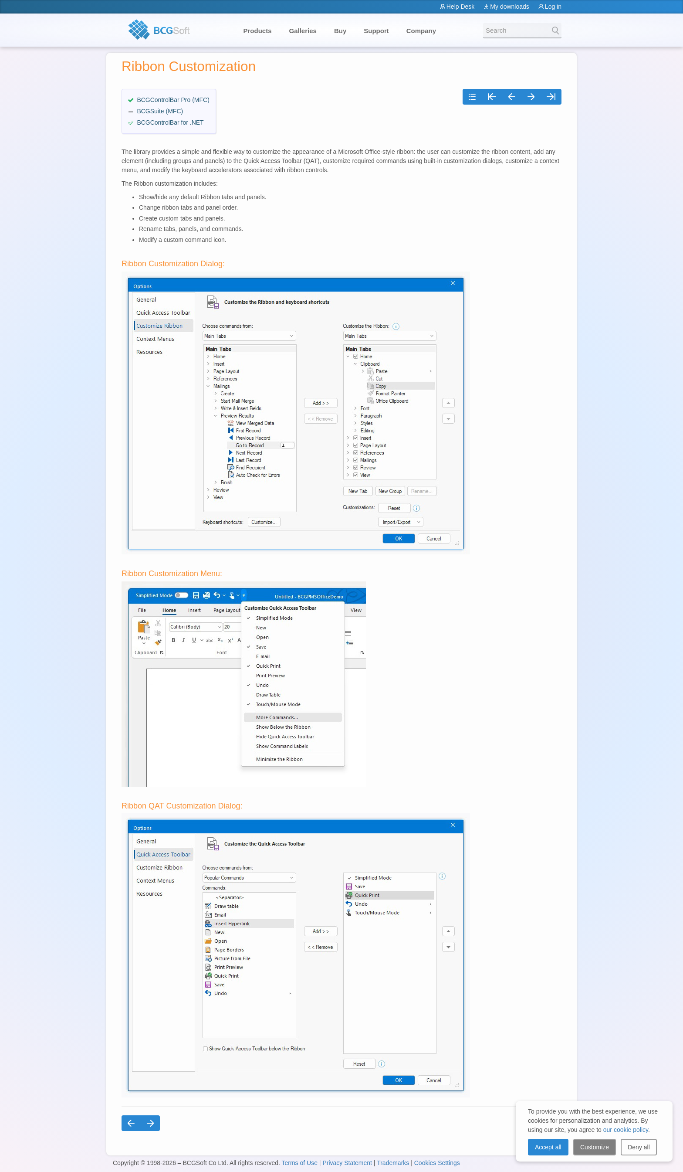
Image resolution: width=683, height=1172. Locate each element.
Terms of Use (299, 1162)
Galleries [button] (303, 30)
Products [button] (257, 30)
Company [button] (421, 30)
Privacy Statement (347, 1162)
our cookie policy (625, 1129)
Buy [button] (340, 30)
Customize (594, 1147)
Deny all (639, 1147)
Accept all (548, 1147)
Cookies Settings (437, 1162)
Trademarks (393, 1162)
